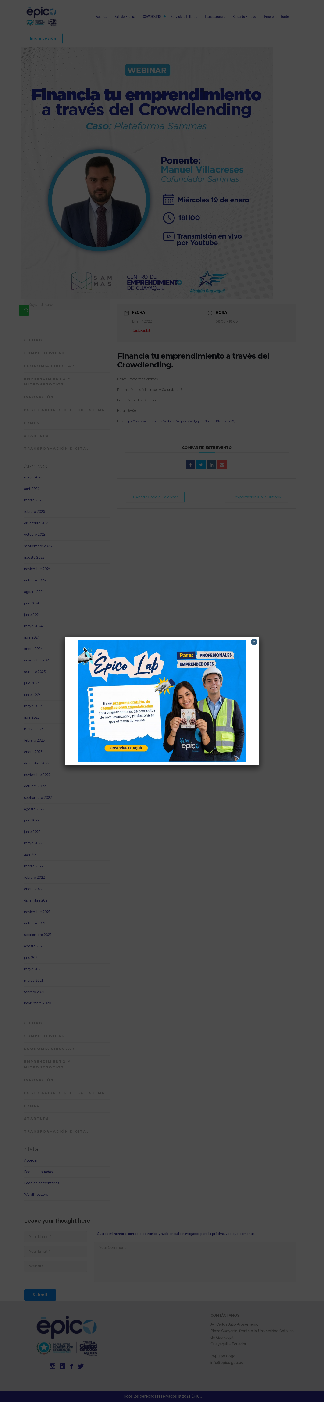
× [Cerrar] (254, 641)
